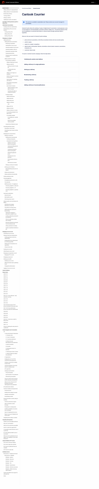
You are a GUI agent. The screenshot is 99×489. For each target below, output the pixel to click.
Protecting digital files (7, 178)
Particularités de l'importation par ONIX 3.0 (12, 83)
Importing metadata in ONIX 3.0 (11, 49)
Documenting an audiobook (11, 60)
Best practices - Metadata (9, 455)
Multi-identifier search (8, 197)
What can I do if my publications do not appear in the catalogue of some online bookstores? (11, 437)
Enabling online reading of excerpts (11, 392)
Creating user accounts (8, 249)
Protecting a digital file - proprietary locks (12, 190)
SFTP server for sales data (8, 449)
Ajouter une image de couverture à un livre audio (12, 77)
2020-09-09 (6, 283)
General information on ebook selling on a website (11, 399)
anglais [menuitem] (92, 2)
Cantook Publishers (6, 270)
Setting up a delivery (7, 17)
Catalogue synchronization (9, 394)
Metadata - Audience (9, 457)
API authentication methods (9, 386)
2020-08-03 (6, 279)
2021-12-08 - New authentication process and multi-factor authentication (11, 309)
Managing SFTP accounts (9, 254)
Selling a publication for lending (11, 225)
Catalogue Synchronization (9, 370)
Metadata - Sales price (10, 459)
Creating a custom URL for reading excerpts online (11, 363)
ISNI (8, 104)
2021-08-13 (6, 300)
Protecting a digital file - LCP (11, 187)
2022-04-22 (6, 315)
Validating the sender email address (10, 19)
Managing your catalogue (7, 38)
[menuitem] (50, 59)
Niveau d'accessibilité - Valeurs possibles (12, 121)
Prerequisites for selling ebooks (10, 406)
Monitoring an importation (10, 43)
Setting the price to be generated (12, 156)
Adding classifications (11, 96)
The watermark (7, 182)
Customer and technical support (10, 401)
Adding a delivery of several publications (11, 11)
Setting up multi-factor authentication (10, 235)
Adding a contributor (10, 102)
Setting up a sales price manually (12, 164)
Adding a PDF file (10, 106)
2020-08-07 (6, 281)
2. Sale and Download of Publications (11, 333)
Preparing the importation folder (11, 51)
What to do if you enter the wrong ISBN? (11, 425)
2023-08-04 (6, 322)
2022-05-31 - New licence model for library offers (10, 320)
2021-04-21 (6, 291)
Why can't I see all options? (8, 423)
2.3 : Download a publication (11, 339)
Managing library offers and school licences (10, 29)
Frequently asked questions (8, 419)
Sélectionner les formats (12, 162)
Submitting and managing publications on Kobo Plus (9, 205)
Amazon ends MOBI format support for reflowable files (11, 473)
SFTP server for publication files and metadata (10, 447)
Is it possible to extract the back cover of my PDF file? (11, 430)
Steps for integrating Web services (11, 412)
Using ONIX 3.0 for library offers (10, 207)
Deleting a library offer (9, 35)
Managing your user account (8, 231)
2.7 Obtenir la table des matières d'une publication (11, 354)
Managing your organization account (10, 253)
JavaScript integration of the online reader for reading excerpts (11, 366)
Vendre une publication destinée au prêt (12, 228)
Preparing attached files (10, 53)
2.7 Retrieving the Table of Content (12, 351)
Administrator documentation (8, 25)
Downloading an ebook (9, 396)
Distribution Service (6, 451)
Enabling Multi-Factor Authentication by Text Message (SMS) (11, 241)
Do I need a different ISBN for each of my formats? (10, 433)
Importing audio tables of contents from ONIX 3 (12, 92)
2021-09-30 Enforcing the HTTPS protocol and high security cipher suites (11, 305)
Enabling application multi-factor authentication (10, 238)
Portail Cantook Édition (12, 2)
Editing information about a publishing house (11, 263)
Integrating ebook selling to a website (10, 417)
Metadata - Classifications (10, 465)
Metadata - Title (8, 463)
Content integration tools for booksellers (10, 329)
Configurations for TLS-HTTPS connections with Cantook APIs (10, 360)
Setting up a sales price (9, 135)
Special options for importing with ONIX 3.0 (12, 80)
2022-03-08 (6, 313)
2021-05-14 (6, 293)
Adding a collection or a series (12, 110)
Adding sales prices (10, 100)
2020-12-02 (6, 289)
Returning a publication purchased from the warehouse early (12, 223)
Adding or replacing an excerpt (12, 62)
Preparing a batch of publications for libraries (12, 56)
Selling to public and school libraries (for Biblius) (11, 202)
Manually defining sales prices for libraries (12, 169)
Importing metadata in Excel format (12, 47)
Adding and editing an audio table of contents (13, 88)
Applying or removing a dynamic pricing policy (12, 143)
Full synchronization (9, 372)
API (4, 331)
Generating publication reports (9, 126)
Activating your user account (9, 233)
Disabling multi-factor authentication (10, 26)
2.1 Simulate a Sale (9, 335)
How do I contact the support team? (10, 427)
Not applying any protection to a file (11, 180)
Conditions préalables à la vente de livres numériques (11, 409)
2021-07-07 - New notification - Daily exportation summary (10, 296)
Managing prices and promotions (9, 133)
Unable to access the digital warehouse (11, 421)
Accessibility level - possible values (13, 118)
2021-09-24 (6, 302)
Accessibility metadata (11, 115)
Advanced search (8, 195)
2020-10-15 (6, 285)
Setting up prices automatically (11, 137)
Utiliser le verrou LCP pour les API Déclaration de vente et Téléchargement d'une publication (11, 383)
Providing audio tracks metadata (12, 70)
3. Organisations (8, 357)
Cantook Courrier (6, 8)
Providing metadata (9, 94)
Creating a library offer (9, 31)
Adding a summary (10, 108)
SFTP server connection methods (10, 442)
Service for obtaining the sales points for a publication (11, 327)
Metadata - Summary (9, 461)
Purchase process (8, 390)
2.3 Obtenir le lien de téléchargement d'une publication (12, 342)
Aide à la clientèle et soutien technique (10, 404)
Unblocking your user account (9, 251)
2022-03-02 (6, 311)
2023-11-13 (6, 324)
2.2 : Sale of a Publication (10, 337)
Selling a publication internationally (11, 174)
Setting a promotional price (9, 172)
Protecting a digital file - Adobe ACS (12, 185)
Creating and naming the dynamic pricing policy (12, 150)
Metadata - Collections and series (12, 467)
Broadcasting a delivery (8, 13)
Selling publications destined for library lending (10, 210)
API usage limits (8, 368)
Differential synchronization (11, 376)
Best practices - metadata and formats (11, 453)
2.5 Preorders (8, 346)
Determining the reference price (12, 160)
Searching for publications (8, 193)
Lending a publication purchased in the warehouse (12, 217)
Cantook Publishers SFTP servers (9, 440)
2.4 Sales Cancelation (9, 344)
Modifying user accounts (9, 260)
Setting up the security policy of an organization (11, 244)
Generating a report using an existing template (11, 131)
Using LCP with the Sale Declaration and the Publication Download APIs (11, 379)
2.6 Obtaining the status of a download (11, 349)
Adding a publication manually (10, 58)
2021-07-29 (6, 298)
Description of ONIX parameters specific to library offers (10, 22)
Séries (5, 475)
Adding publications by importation (11, 41)
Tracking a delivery (7, 15)
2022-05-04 (6, 317)
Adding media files (10, 98)
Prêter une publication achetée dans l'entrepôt (11, 220)
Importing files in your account (11, 45)
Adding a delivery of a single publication (11, 9)
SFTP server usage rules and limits (10, 444)
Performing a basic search (9, 199)
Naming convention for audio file (13, 67)
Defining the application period (12, 153)
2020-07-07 (6, 274)
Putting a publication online (8, 176)
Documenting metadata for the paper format (12, 113)
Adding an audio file (10, 64)
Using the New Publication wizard (12, 124)
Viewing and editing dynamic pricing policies (13, 147)
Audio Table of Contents (11, 85)
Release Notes (5, 272)
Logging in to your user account (9, 268)
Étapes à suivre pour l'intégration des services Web (11, 415)
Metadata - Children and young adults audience (11, 469)
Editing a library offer (8, 33)
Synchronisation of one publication (12, 374)
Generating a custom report (9, 128)
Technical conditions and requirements (11, 388)
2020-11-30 (6, 287)
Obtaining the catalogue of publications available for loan (11, 213)
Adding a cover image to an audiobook (11, 73)
